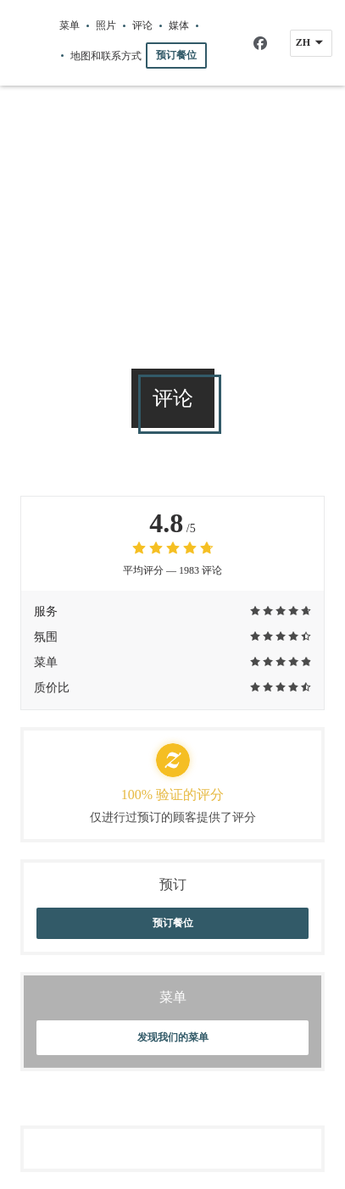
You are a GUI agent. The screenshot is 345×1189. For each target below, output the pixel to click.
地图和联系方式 (106, 56)
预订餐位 (176, 55)
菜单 (69, 25)
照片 (106, 25)
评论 (142, 25)
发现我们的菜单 (173, 1037)
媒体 (179, 25)
